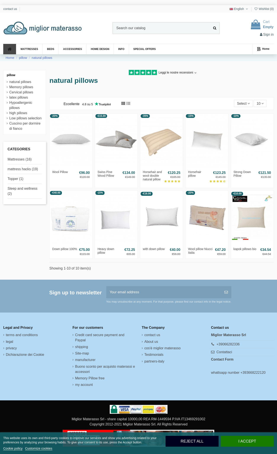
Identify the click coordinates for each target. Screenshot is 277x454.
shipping (81, 347)
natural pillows (20, 82)
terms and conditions (22, 335)
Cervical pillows (21, 92)
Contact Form (222, 359)
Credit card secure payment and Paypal (99, 337)
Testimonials (153, 354)
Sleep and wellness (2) (22, 191)
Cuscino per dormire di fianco (24, 126)
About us (151, 341)
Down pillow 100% (64, 249)
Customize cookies (38, 448)
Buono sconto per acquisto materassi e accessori (105, 369)
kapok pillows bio (245, 249)
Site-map (82, 353)
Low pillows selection (25, 118)
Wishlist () (264, 9)
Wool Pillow (60, 172)
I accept (247, 441)
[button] (121, 49)
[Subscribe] (226, 292)
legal (9, 341)
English (239, 9)
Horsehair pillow (194, 173)
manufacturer (85, 360)
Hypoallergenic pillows (20, 105)
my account (84, 385)
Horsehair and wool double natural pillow (152, 175)
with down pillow (154, 249)
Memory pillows (21, 87)
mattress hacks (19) (23, 169)
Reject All (192, 441)
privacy (11, 348)
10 (260, 103)
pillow (11, 75)
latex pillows (18, 97)
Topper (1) (15, 179)
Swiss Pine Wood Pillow (106, 173)
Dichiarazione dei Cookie (25, 354)
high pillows (18, 113)
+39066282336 (228, 344)
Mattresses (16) (20, 159)
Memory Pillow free (90, 378)
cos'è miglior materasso (162, 348)
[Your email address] (163, 292)
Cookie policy (13, 448)
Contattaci (224, 352)
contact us (10, 9)
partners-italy (154, 361)
